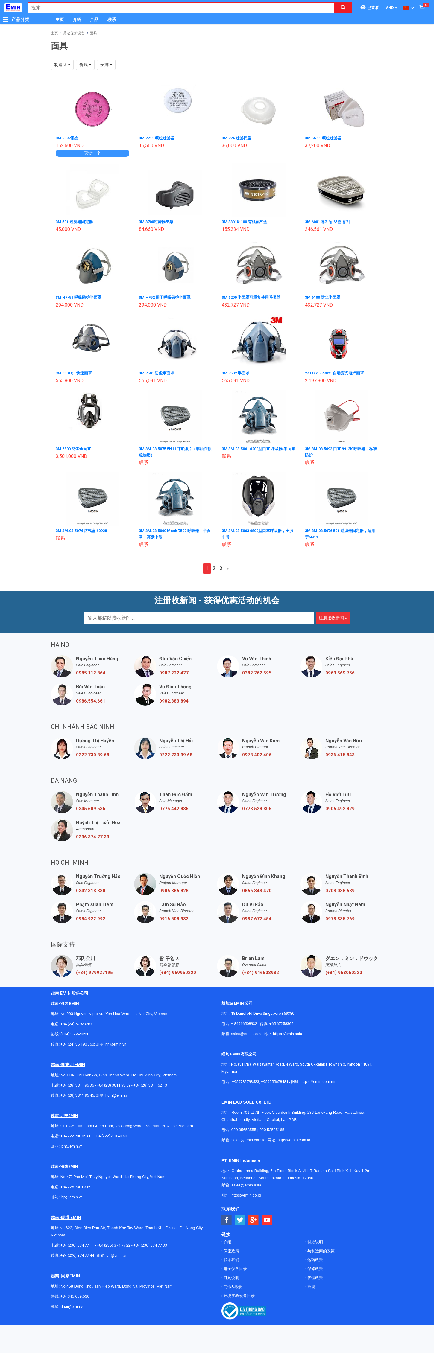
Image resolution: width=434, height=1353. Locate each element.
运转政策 (314, 1257)
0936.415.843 (340, 752)
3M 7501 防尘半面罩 (158, 372)
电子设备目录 (235, 1266)
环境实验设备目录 (239, 1293)
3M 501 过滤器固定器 (76, 221)
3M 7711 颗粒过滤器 (158, 137)
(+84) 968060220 (343, 970)
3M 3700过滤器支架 (158, 221)
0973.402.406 (256, 752)
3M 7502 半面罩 (237, 372)
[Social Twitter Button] (240, 1217)
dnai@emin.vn (72, 1304)
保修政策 (314, 1266)
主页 (59, 19)
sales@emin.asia (246, 1031)
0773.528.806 (256, 806)
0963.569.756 (340, 670)
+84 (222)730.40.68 (110, 1133)
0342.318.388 (90, 888)
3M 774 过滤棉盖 (238, 137)
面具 (93, 33)
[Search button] (343, 7)
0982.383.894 (174, 698)
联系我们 (231, 1257)
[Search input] (178, 7)
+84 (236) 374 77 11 (77, 1243)
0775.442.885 (174, 806)
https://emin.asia (287, 1031)
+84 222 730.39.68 (76, 1133)
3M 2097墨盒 (68, 137)
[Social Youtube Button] (267, 1217)
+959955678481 (275, 1079)
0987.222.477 (174, 670)
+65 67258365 (281, 1021)
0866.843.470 (256, 888)
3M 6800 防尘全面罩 (75, 447)
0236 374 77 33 (92, 834)
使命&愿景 (232, 1284)
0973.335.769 (340, 916)
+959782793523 (245, 1079)
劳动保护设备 (74, 33)
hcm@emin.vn (117, 1093)
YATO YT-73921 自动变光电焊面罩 (337, 372)
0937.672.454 (256, 916)
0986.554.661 (90, 698)
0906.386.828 (174, 888)
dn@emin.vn (117, 1253)
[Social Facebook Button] (226, 1217)
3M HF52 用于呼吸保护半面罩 (167, 296)
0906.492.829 (340, 806)
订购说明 (231, 1275)
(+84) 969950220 (177, 970)
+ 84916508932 (244, 1021)
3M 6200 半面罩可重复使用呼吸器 (254, 296)
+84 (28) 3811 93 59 (113, 1083)
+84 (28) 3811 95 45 (77, 1093)
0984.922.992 (90, 916)
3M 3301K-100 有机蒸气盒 (247, 221)
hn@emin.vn (115, 1042)
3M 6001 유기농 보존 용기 (329, 221)
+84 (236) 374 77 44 (77, 1253)
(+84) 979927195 (94, 970)
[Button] (5, 19)
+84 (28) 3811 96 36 (77, 1083)
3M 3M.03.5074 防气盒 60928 (84, 528)
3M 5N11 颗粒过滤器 (324, 137)
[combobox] (178, 7)
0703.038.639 (340, 888)
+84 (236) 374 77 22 (113, 1243)
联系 (111, 19)
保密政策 (231, 1248)
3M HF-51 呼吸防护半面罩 (80, 296)
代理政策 (314, 1275)
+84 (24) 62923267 (76, 1021)
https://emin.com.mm (319, 1079)
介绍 (77, 19)
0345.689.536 (90, 806)
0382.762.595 (256, 670)
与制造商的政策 (320, 1248)
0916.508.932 (174, 916)
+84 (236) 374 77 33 (150, 1243)
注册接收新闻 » (333, 615)
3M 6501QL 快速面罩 (75, 372)
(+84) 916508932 (260, 970)
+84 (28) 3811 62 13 (150, 1083)
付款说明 (314, 1239)
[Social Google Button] (253, 1217)
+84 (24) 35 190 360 (77, 1042)
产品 (94, 19)
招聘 (310, 1284)
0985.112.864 (90, 670)
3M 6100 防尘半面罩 (324, 296)
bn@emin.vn (72, 1144)
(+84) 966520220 (74, 1031)
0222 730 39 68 (92, 752)
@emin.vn (74, 1194)
